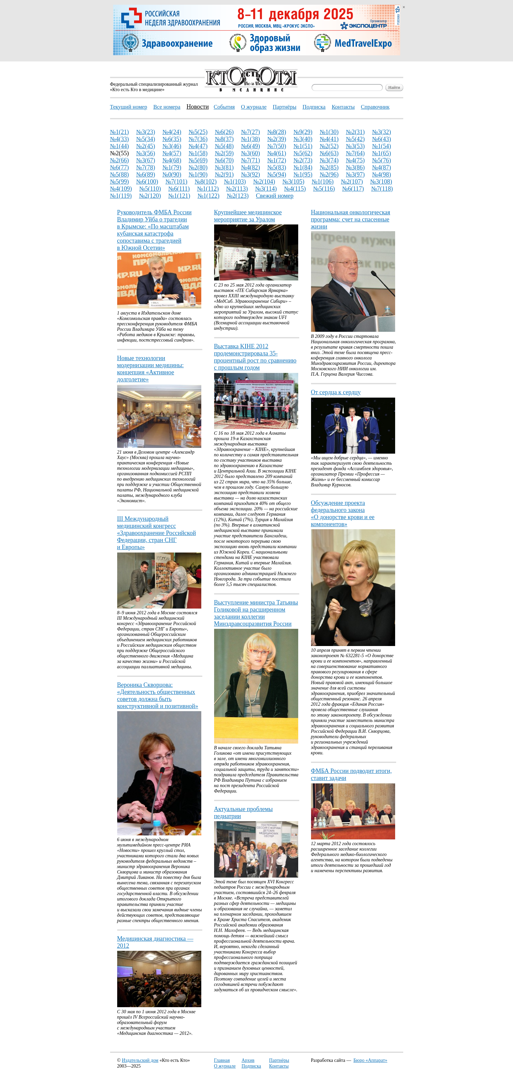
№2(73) (302, 160)
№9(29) (302, 132)
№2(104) (264, 181)
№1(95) (302, 174)
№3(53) (355, 146)
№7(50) (276, 146)
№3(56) (145, 153)
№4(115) (295, 188)
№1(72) (276, 160)
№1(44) (119, 146)
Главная (222, 1060)
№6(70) (224, 160)
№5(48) (224, 146)
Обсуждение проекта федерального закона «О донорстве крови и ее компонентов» (343, 514)
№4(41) (328, 139)
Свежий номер (274, 195)
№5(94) (276, 174)
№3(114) (266, 188)
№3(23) (145, 132)
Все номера (166, 107)
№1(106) (323, 181)
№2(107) (352, 181)
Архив (247, 1060)
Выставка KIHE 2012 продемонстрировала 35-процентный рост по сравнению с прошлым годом (255, 357)
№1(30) (328, 132)
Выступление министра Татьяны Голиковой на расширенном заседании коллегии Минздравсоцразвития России (256, 613)
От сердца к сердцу (336, 392)
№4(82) (250, 167)
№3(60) (250, 153)
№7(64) (355, 153)
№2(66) (119, 160)
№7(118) (382, 188)
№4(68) (171, 160)
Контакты (279, 1066)
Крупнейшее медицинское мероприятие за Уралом (248, 216)
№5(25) (197, 132)
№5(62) (302, 153)
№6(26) (224, 132)
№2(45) (145, 146)
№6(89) (145, 174)
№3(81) (224, 167)
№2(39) (276, 139)
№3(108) (381, 181)
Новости (197, 106)
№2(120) (150, 195)
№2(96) (328, 174)
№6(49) (250, 146)
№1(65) (381, 153)
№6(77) (119, 167)
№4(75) (355, 160)
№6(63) (328, 153)
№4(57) (171, 153)
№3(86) (355, 167)
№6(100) (147, 181)
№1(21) (119, 132)
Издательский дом (140, 1060)
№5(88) (119, 174)
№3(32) (381, 132)
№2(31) (355, 132)
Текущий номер (128, 107)
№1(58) (197, 153)
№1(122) (209, 195)
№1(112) (208, 188)
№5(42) (355, 139)
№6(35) (171, 139)
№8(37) (224, 139)
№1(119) (121, 195)
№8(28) (276, 132)
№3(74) (328, 160)
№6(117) (353, 188)
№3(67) (145, 160)
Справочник (375, 107)
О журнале (225, 1066)
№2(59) (224, 153)
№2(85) (328, 167)
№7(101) (176, 181)
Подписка (251, 1066)
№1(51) (302, 146)
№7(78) (145, 167)
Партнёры (279, 1060)
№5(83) (276, 167)
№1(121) (179, 195)
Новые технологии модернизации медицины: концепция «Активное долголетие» (150, 369)
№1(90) (197, 174)
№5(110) (150, 188)
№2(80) (197, 167)
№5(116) (324, 188)
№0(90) (171, 174)
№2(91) (224, 174)
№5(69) (197, 160)
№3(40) (302, 139)
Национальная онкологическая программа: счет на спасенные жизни (350, 219)
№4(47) (197, 146)
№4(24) (171, 132)
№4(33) (119, 139)
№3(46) (171, 146)
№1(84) (302, 167)
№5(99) (119, 181)
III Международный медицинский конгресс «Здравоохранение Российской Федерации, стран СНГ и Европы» (156, 533)
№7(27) (250, 132)
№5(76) (381, 160)
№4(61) (276, 153)
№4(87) (381, 167)
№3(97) (355, 174)
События (224, 107)
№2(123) (238, 195)
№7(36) (197, 139)
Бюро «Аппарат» (370, 1060)
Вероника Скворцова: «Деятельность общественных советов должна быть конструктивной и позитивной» (157, 695)
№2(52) (328, 146)
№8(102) (205, 181)
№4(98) (381, 174)
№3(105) (293, 181)
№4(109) (121, 188)
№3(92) (250, 174)
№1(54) (381, 146)
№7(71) (250, 160)
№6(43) (381, 139)
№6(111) (179, 188)
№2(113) (237, 188)
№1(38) (250, 139)
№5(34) (145, 139)
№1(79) (171, 167)
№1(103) (235, 181)
